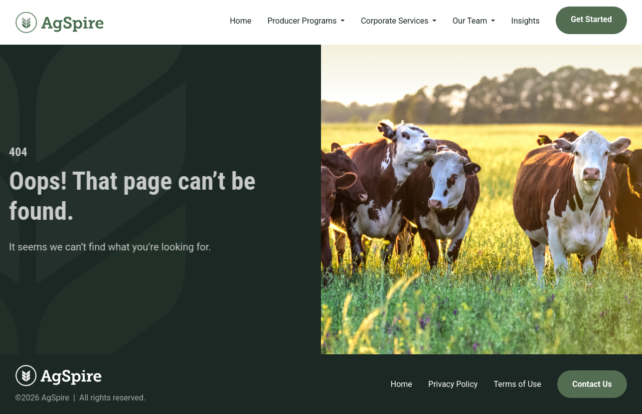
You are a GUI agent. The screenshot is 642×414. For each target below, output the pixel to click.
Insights (525, 21)
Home (240, 21)
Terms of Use (517, 384)
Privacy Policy (453, 384)
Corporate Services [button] (395, 21)
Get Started (591, 19)
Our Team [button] (470, 21)
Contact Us (592, 384)
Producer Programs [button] (303, 21)
